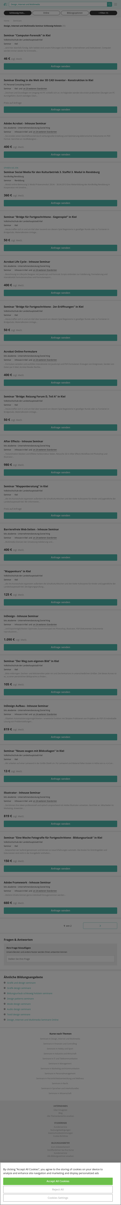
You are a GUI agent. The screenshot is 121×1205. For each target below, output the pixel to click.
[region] (60, 1183)
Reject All (58, 1189)
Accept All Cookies (58, 1181)
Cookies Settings (58, 1198)
